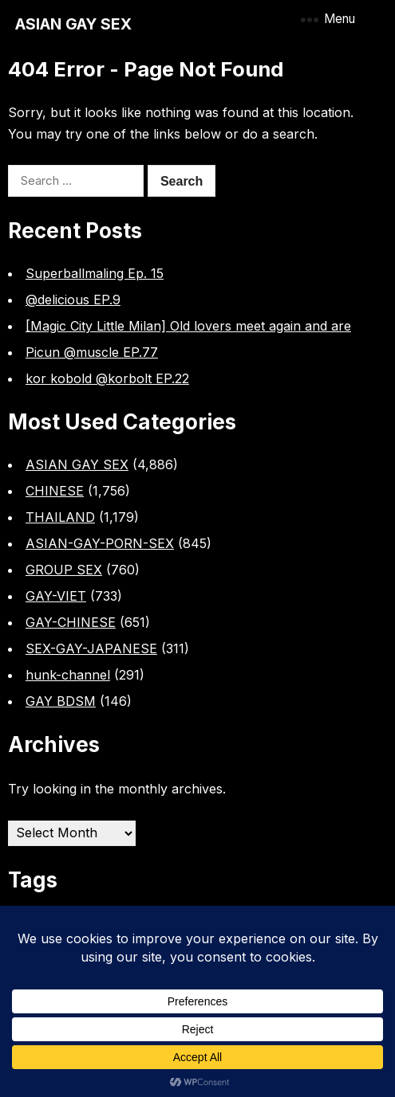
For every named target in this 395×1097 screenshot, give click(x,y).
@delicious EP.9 (73, 300)
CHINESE (55, 491)
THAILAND (60, 517)
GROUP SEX (64, 570)
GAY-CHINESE (71, 622)
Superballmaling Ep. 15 (95, 273)
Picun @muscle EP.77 (92, 352)
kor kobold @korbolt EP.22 (107, 378)
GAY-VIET (56, 596)
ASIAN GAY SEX (73, 23)
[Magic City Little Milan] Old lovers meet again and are (188, 326)
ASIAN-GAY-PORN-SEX (100, 543)
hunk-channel (68, 675)
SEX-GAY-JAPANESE (91, 648)
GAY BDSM (61, 701)
